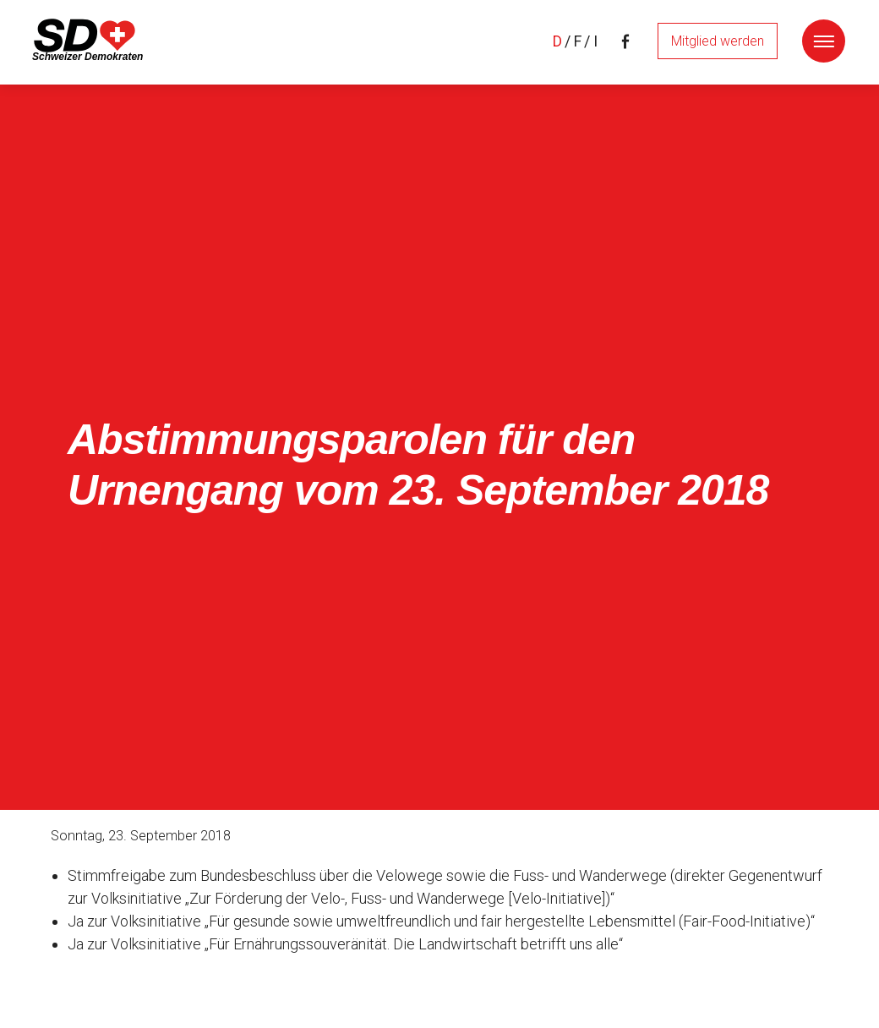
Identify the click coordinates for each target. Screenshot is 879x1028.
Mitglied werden (717, 41)
